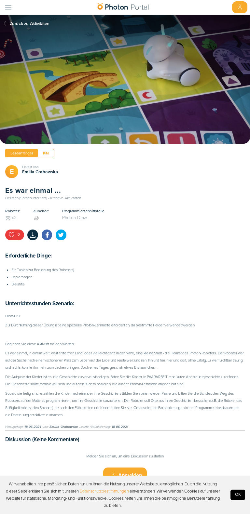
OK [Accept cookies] (238, 494)
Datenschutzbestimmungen (104, 491)
